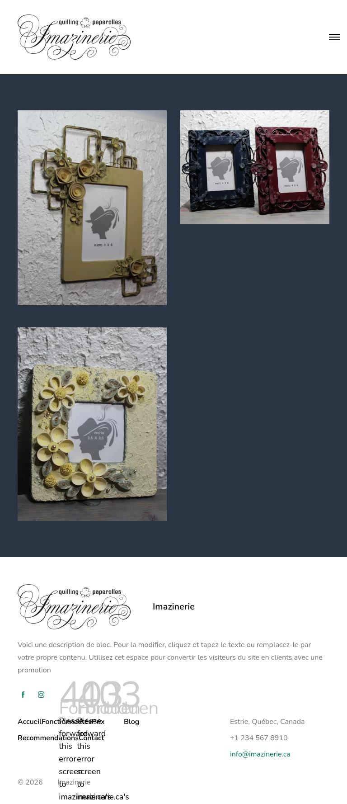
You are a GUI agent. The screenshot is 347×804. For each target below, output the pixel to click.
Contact (91, 738)
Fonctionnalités (67, 722)
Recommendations (48, 738)
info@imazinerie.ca (260, 754)
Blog (131, 722)
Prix (98, 722)
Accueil (30, 722)
